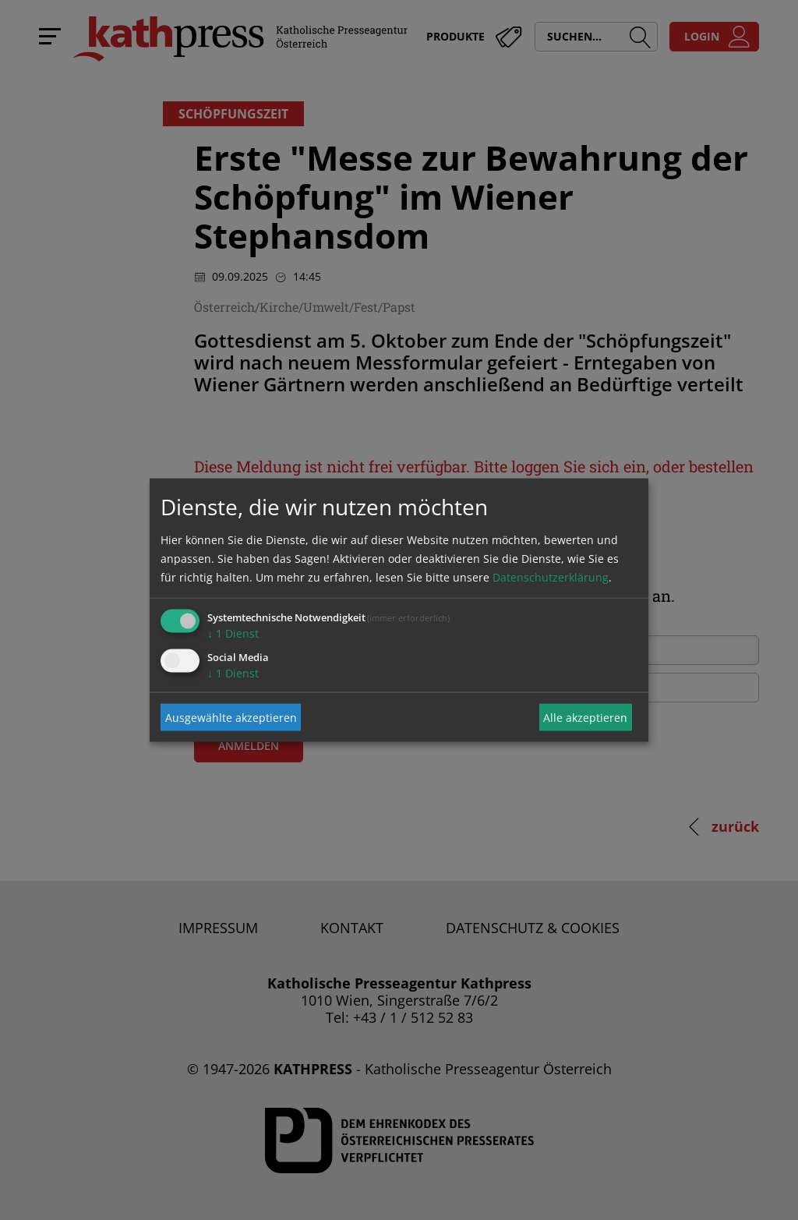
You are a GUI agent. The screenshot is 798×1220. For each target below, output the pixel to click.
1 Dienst (233, 633)
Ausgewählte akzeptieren (231, 716)
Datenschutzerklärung (551, 577)
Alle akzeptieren (585, 716)
